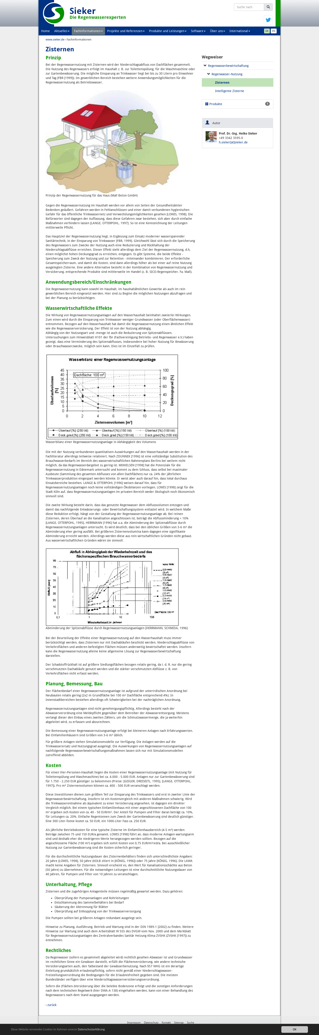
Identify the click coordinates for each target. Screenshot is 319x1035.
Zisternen (222, 82)
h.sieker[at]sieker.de (233, 142)
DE (266, 31)
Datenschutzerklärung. (91, 1029)
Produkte (237, 104)
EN (273, 31)
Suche (190, 1022)
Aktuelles (62, 31)
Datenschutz (151, 1022)
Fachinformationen (88, 31)
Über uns (217, 31)
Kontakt (166, 1022)
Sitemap (179, 1022)
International (240, 31)
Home (45, 31)
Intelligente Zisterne (229, 91)
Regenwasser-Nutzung (227, 74)
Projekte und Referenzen (126, 31)
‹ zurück (51, 1005)
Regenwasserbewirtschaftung (228, 65)
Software (198, 31)
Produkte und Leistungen (168, 31)
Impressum (134, 1022)
